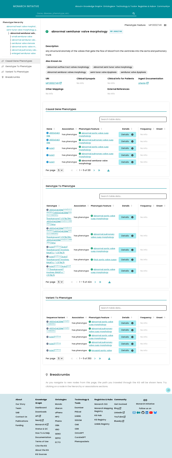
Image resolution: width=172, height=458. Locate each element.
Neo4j (39, 420)
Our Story (20, 404)
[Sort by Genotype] (58, 205)
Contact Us (21, 416)
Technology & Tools (126, 6)
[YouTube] (151, 412)
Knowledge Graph (93, 6)
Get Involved (120, 404)
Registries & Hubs (147, 6)
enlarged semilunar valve (24, 53)
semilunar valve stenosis (23, 43)
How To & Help (42, 433)
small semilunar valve (22, 36)
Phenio (58, 421)
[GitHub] (142, 412)
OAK (77, 424)
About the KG (42, 450)
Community (163, 6)
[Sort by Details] (131, 128)
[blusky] (155, 412)
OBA (57, 425)
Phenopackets (82, 441)
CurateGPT (80, 437)
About (78, 6)
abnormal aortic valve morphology (24, 46)
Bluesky (119, 421)
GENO (58, 433)
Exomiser (79, 407)
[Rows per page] (60, 170)
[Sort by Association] (75, 128)
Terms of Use (41, 441)
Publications (22, 421)
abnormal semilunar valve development (24, 40)
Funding (19, 425)
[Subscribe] (134, 412)
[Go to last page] (98, 170)
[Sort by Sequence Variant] (66, 317)
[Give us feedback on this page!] (168, 390)
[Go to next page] (93, 170)
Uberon (58, 408)
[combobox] (86, 13)
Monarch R (41, 424)
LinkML (78, 416)
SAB (17, 412)
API (38, 416)
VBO (57, 429)
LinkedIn (119, 412)
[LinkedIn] (147, 412)
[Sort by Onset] (164, 128)
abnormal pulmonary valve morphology (24, 50)
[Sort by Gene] (53, 128)
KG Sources (41, 454)
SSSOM (78, 420)
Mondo (58, 404)
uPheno (58, 412)
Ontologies (109, 6)
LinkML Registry (101, 424)
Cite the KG (41, 445)
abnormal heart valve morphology (22, 26)
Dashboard (40, 407)
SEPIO (58, 438)
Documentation (43, 437)
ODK (77, 428)
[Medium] (138, 412)
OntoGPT (79, 433)
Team (18, 408)
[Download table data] (108, 170)
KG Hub (98, 415)
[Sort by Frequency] (153, 128)
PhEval (78, 411)
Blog (117, 408)
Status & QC (41, 428)
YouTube (119, 416)
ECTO (58, 442)
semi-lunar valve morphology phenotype (22, 29)
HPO (57, 416)
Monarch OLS (101, 404)
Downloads (40, 411)
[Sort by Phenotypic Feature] (101, 128)
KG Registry (100, 419)
